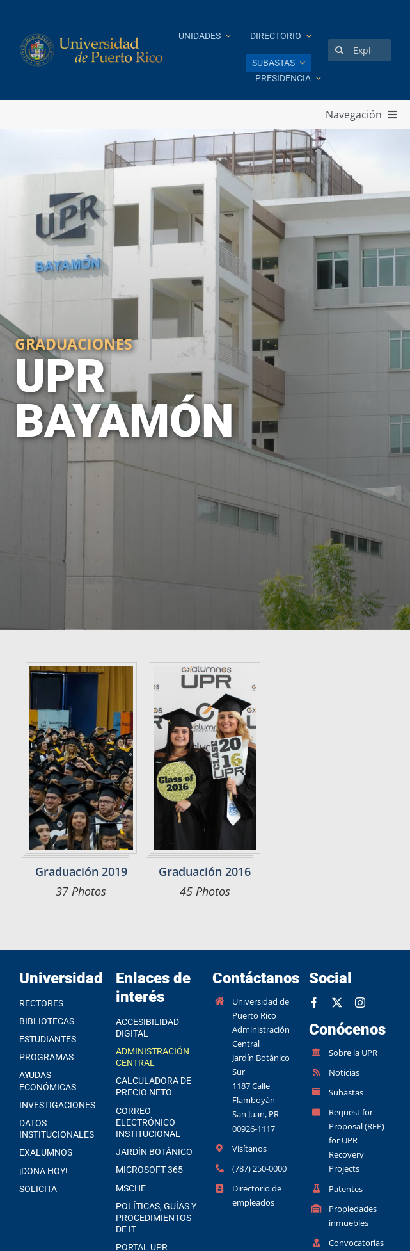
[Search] (339, 50)
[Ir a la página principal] (92, 50)
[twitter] (337, 1002)
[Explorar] (359, 50)
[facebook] (314, 1002)
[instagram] (360, 1002)
